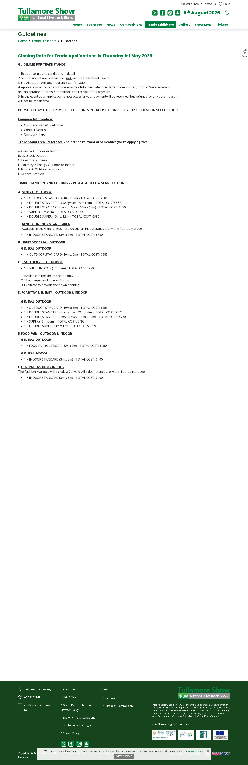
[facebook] (162, 13)
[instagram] (170, 13)
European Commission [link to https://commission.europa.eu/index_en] (117, 705)
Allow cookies (124, 756)
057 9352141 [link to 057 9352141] (32, 697)
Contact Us (209, 4)
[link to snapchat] (86, 744)
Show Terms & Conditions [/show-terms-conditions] (77, 717)
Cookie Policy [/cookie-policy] (69, 733)
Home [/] (77, 24)
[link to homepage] (46, 14)
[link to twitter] (63, 744)
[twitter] (155, 13)
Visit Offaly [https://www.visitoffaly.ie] (68, 697)
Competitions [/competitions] (131, 24)
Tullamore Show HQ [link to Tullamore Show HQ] (37, 689)
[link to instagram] (79, 744)
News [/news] (111, 24)
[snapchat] (178, 13)
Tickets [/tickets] (222, 24)
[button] (227, 12)
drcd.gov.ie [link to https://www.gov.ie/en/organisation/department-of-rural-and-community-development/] (110, 698)
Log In (224, 4)
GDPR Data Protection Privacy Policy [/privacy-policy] (75, 707)
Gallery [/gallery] (184, 24)
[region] (124, 216)
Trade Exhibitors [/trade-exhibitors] (160, 24)
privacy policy (195, 751)
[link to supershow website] (217, 753)
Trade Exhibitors (44, 42)
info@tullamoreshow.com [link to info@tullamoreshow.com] (39, 707)
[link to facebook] (71, 744)
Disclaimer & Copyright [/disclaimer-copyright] (75, 725)
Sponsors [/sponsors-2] (94, 24)
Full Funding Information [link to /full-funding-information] (171, 724)
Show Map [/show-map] (203, 24)
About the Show (190, 4)
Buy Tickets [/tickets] (68, 689)
